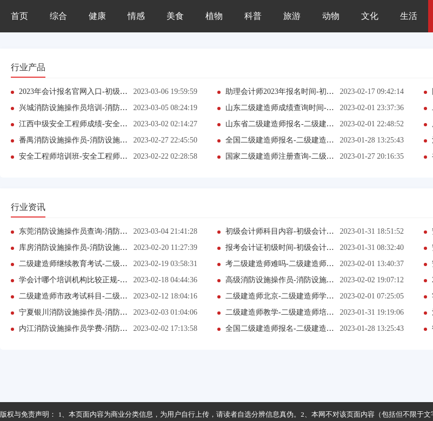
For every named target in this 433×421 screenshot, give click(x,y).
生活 (408, 16)
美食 (175, 16)
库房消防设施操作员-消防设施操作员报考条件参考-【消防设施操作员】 (138, 247)
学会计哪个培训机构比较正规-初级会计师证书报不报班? (112, 280)
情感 (136, 16)
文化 (369, 16)
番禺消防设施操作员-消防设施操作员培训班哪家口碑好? (112, 140)
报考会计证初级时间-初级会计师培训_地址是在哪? (309, 247)
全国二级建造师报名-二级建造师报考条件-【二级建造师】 (322, 140)
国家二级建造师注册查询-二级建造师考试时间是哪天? (315, 156)
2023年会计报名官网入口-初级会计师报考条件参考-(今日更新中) (126, 91)
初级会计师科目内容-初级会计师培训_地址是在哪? (309, 231)
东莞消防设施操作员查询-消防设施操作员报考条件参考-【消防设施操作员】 (146, 231)
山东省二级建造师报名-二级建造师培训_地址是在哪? (313, 124)
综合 (58, 16)
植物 (214, 16)
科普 (253, 16)
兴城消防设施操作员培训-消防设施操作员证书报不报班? (112, 108)
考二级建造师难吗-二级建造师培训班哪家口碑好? (307, 264)
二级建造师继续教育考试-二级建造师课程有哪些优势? (109, 264)
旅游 (292, 16)
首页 (19, 16)
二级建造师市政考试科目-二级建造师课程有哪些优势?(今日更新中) (130, 296)
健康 (97, 16)
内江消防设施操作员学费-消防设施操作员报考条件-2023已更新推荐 (131, 328)
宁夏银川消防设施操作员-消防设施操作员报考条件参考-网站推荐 (127, 312)
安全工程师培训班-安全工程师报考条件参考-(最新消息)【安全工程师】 (137, 156)
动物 (330, 16)
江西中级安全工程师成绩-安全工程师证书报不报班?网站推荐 (120, 124)
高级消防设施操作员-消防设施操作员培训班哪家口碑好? (319, 280)
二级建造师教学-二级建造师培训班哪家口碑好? (304, 312)
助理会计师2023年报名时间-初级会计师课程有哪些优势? (319, 91)
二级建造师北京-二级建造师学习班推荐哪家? (300, 296)
